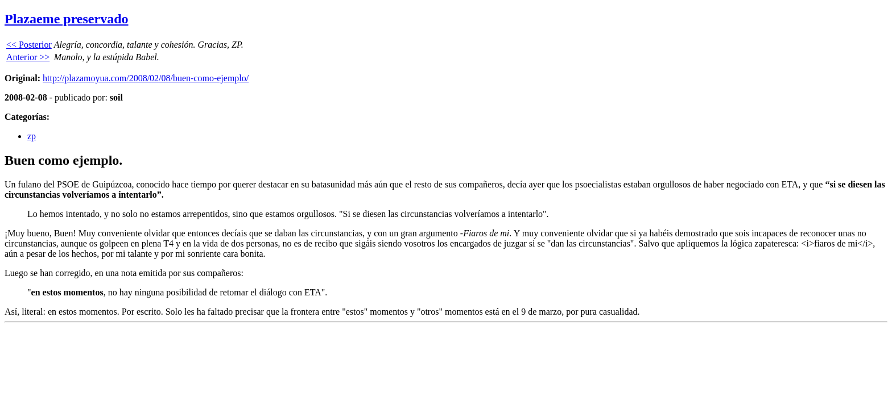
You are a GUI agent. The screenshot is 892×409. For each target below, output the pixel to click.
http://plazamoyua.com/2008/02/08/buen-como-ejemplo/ (146, 78)
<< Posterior (29, 44)
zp (31, 136)
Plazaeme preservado (67, 18)
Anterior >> (27, 57)
